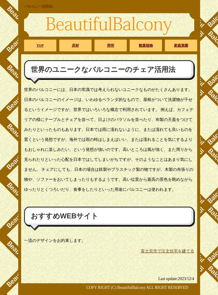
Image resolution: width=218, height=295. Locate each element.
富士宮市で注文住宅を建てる (167, 251)
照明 (110, 45)
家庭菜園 (181, 45)
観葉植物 (146, 45)
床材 (75, 45)
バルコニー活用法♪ (39, 6)
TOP (39, 45)
